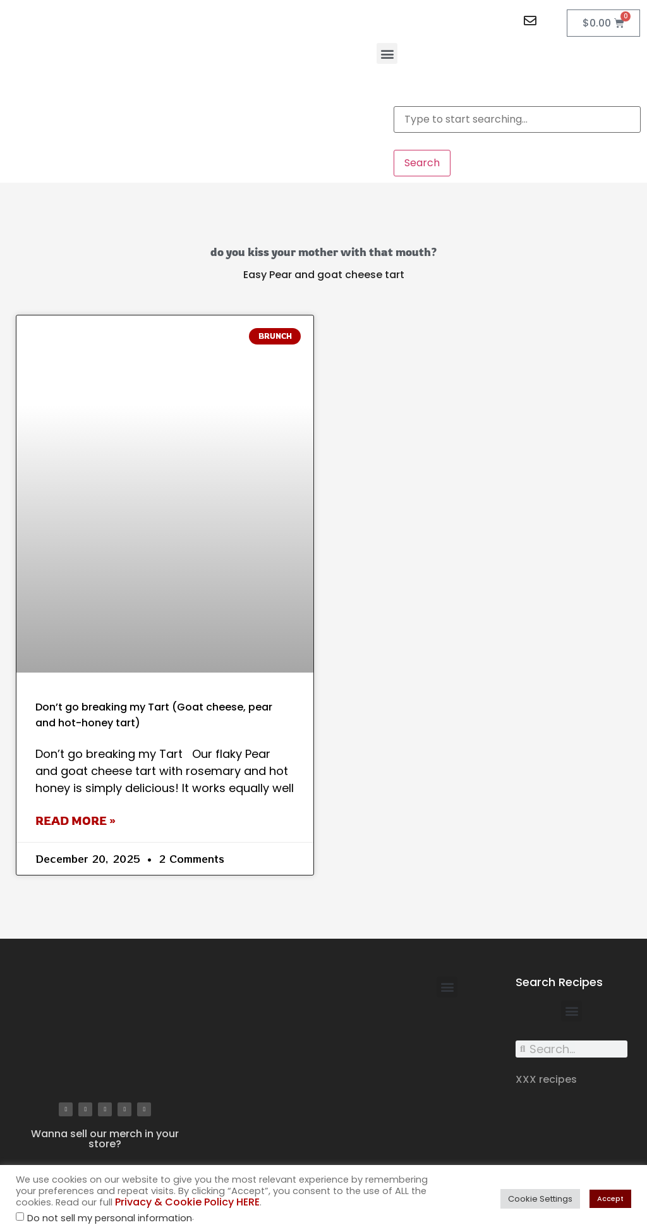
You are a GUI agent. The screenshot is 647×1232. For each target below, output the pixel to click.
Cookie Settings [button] (540, 1199)
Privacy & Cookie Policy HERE (187, 1202)
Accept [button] (610, 1198)
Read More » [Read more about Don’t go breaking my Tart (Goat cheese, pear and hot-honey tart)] (75, 820)
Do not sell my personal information (109, 1218)
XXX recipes (546, 1079)
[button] (387, 53)
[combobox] (517, 119)
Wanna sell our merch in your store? (105, 1138)
